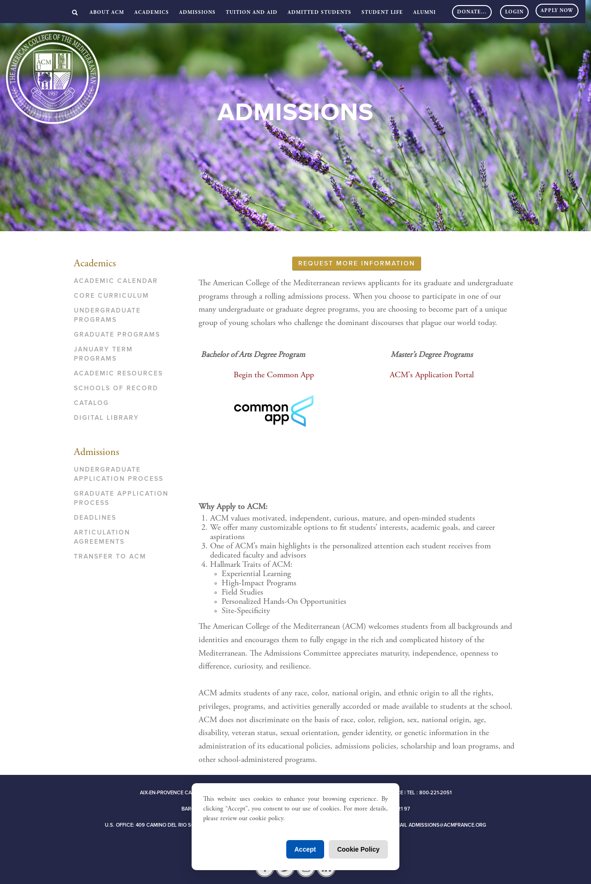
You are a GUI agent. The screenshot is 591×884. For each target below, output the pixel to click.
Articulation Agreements (102, 537)
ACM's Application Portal (432, 375)
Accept (305, 849)
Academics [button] (151, 12)
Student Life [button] (382, 12)
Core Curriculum (111, 296)
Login (514, 12)
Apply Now (557, 10)
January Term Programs (103, 353)
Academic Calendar (116, 281)
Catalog (91, 403)
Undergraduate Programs (107, 315)
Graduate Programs (117, 334)
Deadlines (95, 518)
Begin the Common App (274, 375)
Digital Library (106, 418)
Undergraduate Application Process (118, 474)
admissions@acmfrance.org (447, 825)
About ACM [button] (107, 12)
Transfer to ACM (110, 556)
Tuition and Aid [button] (251, 12)
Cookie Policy (358, 849)
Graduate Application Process (121, 498)
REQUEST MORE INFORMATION (356, 263)
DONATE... (472, 12)
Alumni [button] (424, 12)
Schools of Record (116, 388)
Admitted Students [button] (319, 12)
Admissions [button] (197, 12)
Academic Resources (118, 373)
